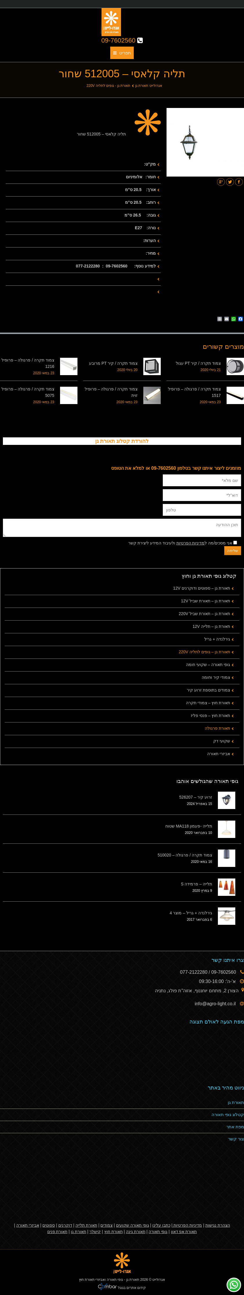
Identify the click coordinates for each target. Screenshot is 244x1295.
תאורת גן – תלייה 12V (211, 626)
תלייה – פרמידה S (196, 884)
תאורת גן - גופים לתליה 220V (108, 86)
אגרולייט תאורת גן (148, 86)
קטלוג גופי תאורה (228, 1114)
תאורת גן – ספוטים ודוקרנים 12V (201, 588)
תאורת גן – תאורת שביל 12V (205, 601)
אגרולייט (158, 1280)
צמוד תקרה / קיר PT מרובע (113, 363)
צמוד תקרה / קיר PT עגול (198, 363)
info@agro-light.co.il (216, 1003)
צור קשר (236, 1138)
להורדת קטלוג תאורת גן (122, 441)
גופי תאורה (158, 1231)
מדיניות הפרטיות (190, 543)
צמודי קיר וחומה (216, 677)
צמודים (106, 1225)
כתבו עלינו (161, 1225)
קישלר (95, 1231)
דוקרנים (65, 1225)
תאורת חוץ (113, 1231)
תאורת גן (236, 1102)
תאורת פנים (57, 1231)
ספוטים (48, 1225)
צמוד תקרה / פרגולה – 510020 (185, 855)
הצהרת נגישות (217, 1225)
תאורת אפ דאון (184, 1231)
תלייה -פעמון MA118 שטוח (188, 826)
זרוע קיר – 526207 (195, 797)
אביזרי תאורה (218, 753)
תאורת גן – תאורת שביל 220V (204, 613)
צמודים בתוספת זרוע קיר (208, 690)
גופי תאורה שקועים (132, 1225)
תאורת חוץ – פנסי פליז (210, 715)
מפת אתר (235, 1126)
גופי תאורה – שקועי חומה (208, 664)
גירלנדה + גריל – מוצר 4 (191, 913)
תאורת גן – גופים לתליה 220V (204, 652)
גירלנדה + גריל (217, 639)
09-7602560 (122, 40)
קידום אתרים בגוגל (131, 1288)
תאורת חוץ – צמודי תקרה (208, 702)
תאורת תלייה (86, 1225)
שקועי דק (221, 741)
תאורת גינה (135, 1231)
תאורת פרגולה (217, 728)
